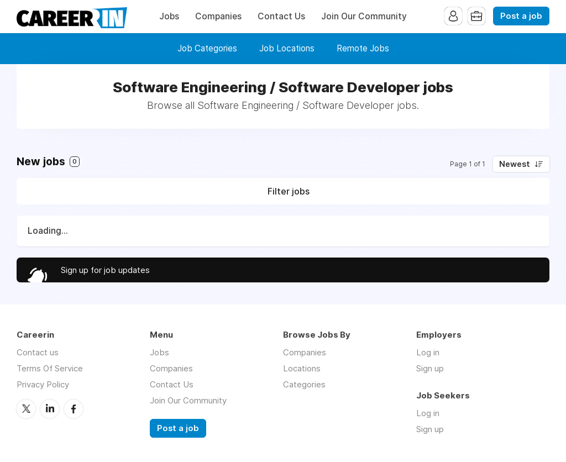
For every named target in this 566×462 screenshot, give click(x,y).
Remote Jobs (363, 48)
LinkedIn (49, 409)
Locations (302, 368)
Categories (304, 384)
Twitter (26, 409)
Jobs (169, 16)
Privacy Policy (43, 384)
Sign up (430, 368)
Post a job (521, 16)
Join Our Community (364, 16)
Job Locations (287, 48)
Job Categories (207, 48)
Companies (218, 16)
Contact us (38, 352)
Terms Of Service (50, 368)
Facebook (73, 409)
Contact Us (281, 16)
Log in (427, 352)
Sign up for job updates (105, 270)
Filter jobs (289, 191)
